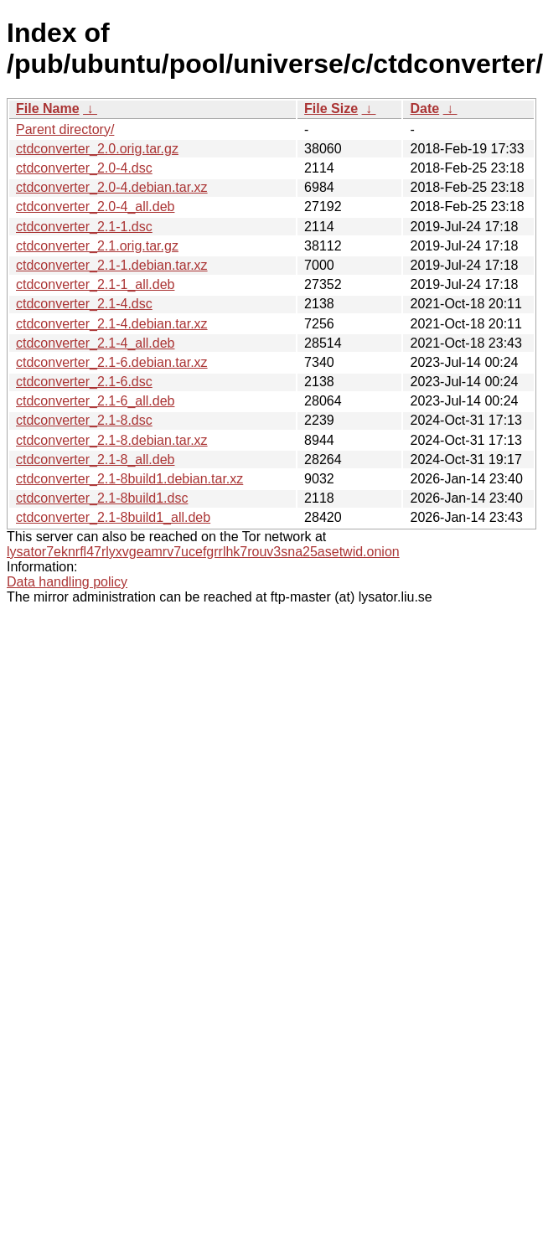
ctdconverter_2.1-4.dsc (84, 304)
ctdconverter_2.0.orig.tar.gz (97, 149)
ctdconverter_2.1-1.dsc (84, 226)
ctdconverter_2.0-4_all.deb (95, 206)
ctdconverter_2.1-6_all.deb (95, 401)
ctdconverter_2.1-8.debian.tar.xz (112, 440)
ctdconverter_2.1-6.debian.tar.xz (112, 362)
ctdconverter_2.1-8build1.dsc (102, 498)
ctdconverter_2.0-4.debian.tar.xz (112, 187)
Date (424, 108)
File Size (331, 108)
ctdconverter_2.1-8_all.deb (95, 459)
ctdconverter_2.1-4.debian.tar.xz (112, 324)
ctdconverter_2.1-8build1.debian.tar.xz (129, 479)
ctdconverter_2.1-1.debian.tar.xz (112, 265)
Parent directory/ (65, 129)
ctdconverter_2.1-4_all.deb (95, 343)
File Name (48, 108)
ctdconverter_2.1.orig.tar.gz (97, 246)
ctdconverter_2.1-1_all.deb (95, 284)
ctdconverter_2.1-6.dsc (84, 381)
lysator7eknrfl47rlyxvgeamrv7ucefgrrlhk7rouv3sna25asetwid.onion (203, 552)
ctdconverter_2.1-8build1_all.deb (113, 517)
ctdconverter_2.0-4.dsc (84, 168)
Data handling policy (67, 582)
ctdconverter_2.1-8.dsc (84, 420)
